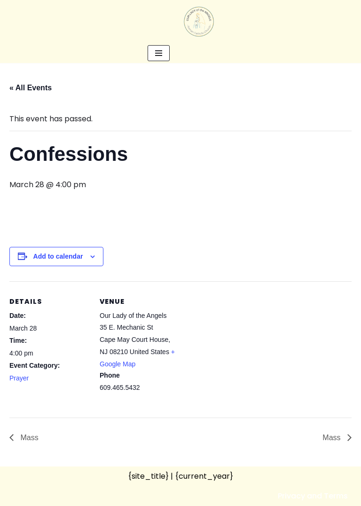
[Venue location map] (239, 346)
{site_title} (148, 476)
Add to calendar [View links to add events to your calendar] (58, 256)
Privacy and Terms (313, 495)
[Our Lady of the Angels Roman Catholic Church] (199, 22)
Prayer (19, 378)
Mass (28, 438)
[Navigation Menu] (159, 53)
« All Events (30, 88)
